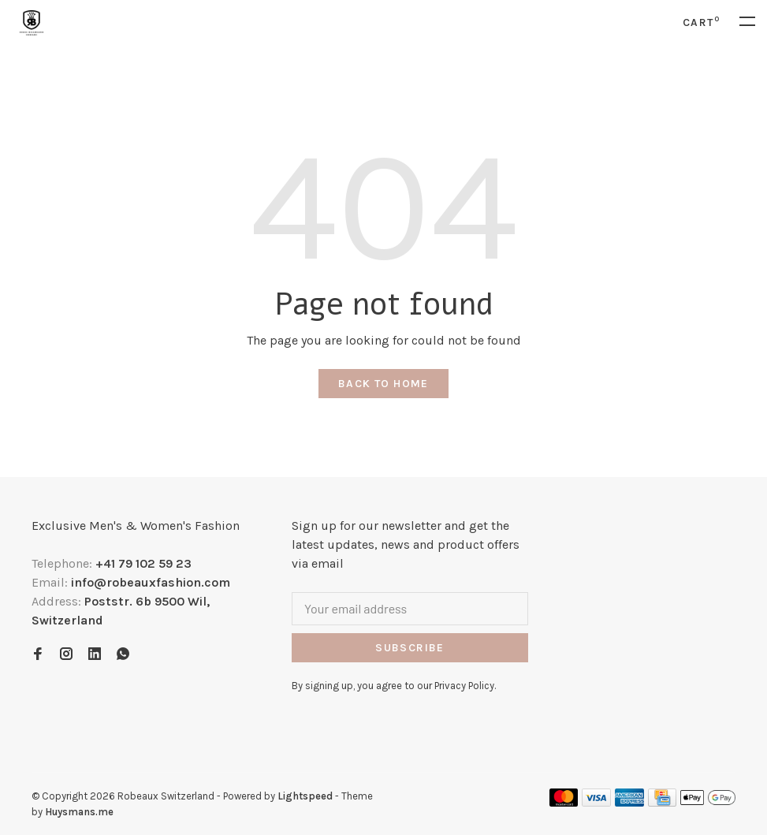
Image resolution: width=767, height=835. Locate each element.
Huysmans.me (79, 812)
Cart (701, 22)
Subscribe (410, 647)
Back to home (383, 383)
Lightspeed (305, 796)
